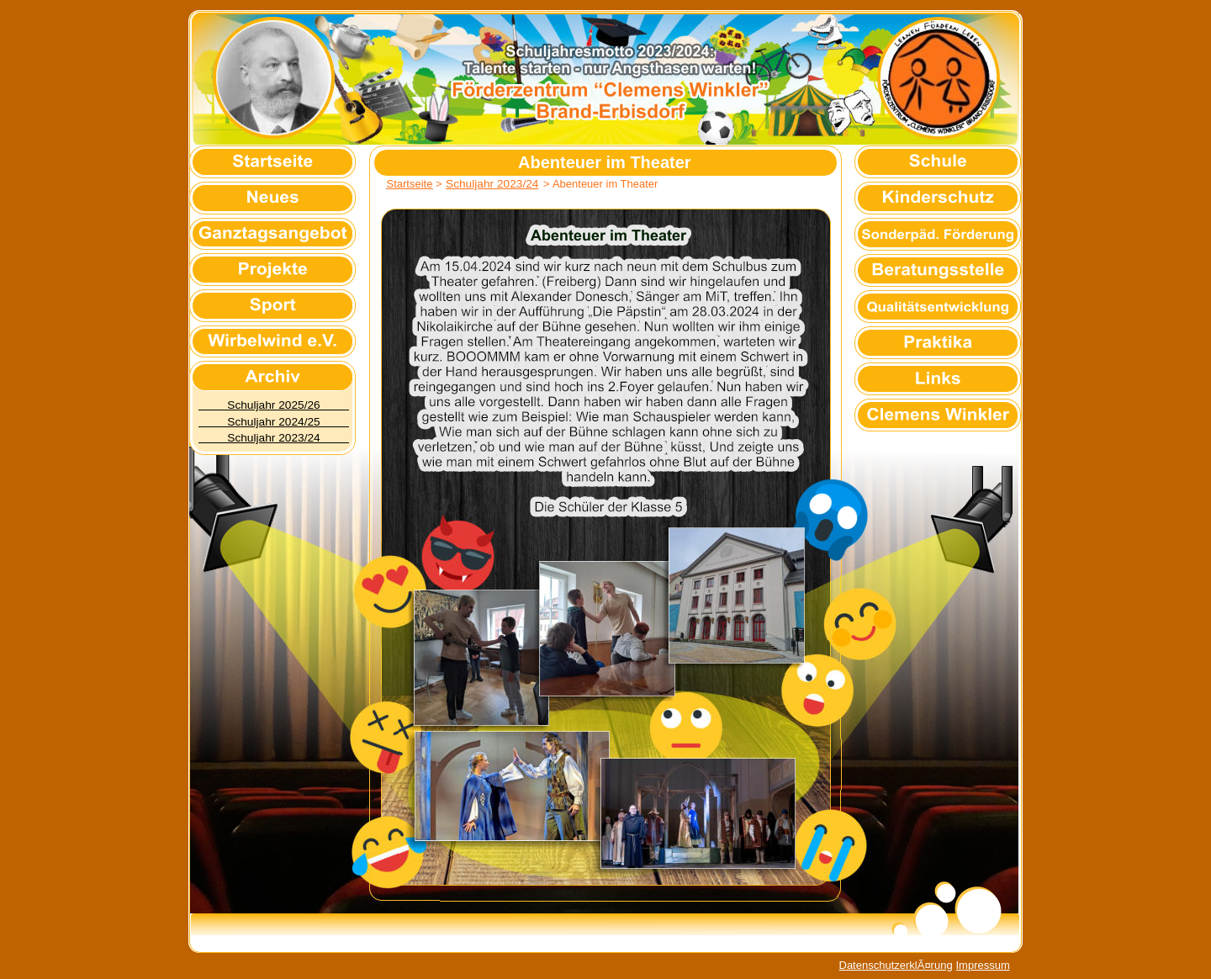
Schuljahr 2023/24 (273, 437)
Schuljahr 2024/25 (273, 421)
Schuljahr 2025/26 (273, 405)
